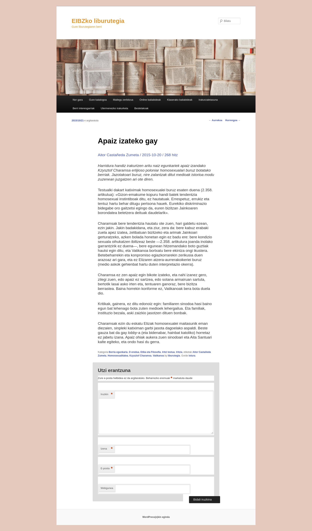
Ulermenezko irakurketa (114, 108)
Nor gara (78, 99)
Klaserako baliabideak (179, 99)
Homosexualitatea (118, 355)
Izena (107, 449)
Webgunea (107, 488)
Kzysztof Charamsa (141, 355)
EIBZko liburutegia (98, 21)
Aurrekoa (215, 120)
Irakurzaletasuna (208, 99)
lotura (192, 355)
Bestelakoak (141, 108)
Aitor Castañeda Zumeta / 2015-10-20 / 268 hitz (138, 155)
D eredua (134, 352)
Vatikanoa (158, 355)
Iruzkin (107, 394)
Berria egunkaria (118, 352)
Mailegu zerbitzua (123, 99)
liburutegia (174, 355)
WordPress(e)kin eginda (156, 517)
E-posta (107, 468)
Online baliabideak (150, 99)
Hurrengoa (232, 120)
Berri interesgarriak (84, 108)
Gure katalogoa (98, 99)
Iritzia (179, 352)
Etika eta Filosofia (150, 352)
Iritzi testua (168, 352)
